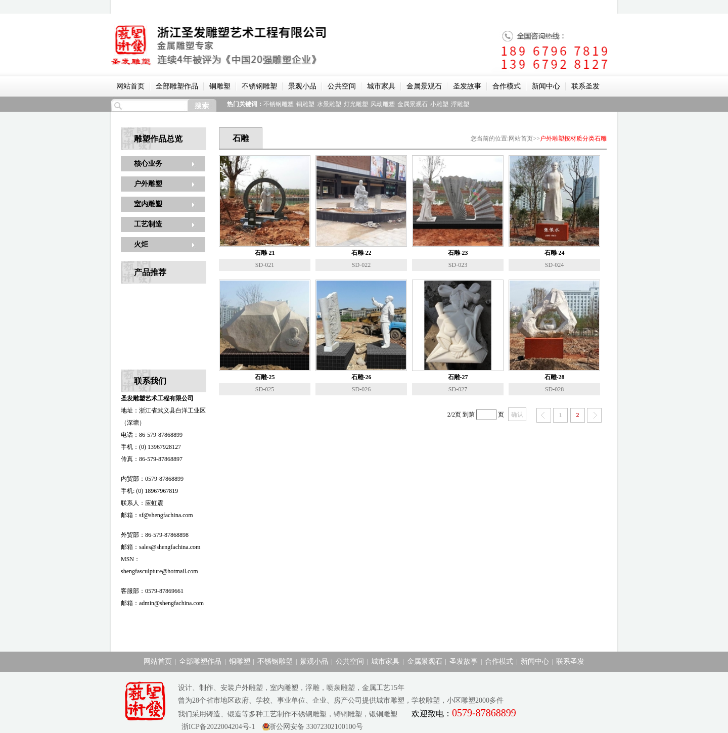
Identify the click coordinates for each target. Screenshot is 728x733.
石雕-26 (361, 377)
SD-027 (457, 389)
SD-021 (264, 264)
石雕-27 (458, 377)
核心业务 (148, 163)
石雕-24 (554, 252)
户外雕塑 (148, 184)
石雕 (601, 138)
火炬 (141, 244)
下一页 (594, 415)
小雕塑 (439, 104)
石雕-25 (265, 377)
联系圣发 (585, 86)
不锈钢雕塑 (259, 86)
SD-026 (361, 389)
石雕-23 (458, 252)
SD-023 (457, 264)
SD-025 (264, 389)
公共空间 (342, 86)
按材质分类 (579, 138)
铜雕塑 (220, 86)
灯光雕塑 (356, 104)
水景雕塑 (329, 104)
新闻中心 (546, 86)
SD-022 (361, 264)
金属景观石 (424, 86)
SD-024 (554, 264)
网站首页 (130, 86)
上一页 (543, 415)
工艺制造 (148, 224)
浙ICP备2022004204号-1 (216, 726)
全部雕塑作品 (177, 86)
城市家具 (381, 86)
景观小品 (302, 86)
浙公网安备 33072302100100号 (316, 726)
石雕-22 (361, 252)
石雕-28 (554, 377)
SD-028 (554, 389)
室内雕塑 (148, 204)
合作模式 (506, 86)
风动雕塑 (383, 104)
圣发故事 (467, 86)
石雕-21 (265, 252)
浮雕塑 (460, 104)
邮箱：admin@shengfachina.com (162, 603)
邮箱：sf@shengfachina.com (157, 515)
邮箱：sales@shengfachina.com (160, 547)
